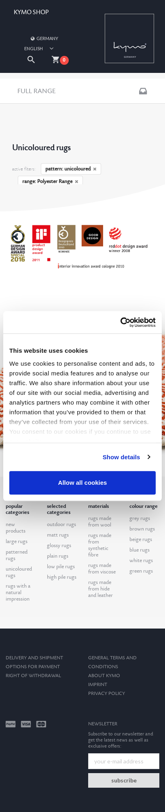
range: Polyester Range (50, 181)
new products (15, 527)
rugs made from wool (99, 521)
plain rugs (57, 556)
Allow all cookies (82, 482)
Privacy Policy (106, 694)
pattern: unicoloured (71, 169)
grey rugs (139, 518)
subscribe (124, 780)
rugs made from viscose (102, 568)
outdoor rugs (61, 524)
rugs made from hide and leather (100, 589)
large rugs (17, 541)
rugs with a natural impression (18, 592)
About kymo (104, 676)
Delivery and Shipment (34, 658)
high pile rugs (61, 577)
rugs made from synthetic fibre (99, 545)
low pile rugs (61, 566)
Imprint (97, 685)
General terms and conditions (112, 662)
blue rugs (139, 550)
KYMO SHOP (31, 12)
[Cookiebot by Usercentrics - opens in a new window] (120, 322)
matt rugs (58, 535)
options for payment (33, 667)
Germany (44, 38)
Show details (121, 457)
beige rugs (140, 539)
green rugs (141, 571)
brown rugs (142, 529)
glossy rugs (59, 545)
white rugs (141, 560)
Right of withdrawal (33, 676)
